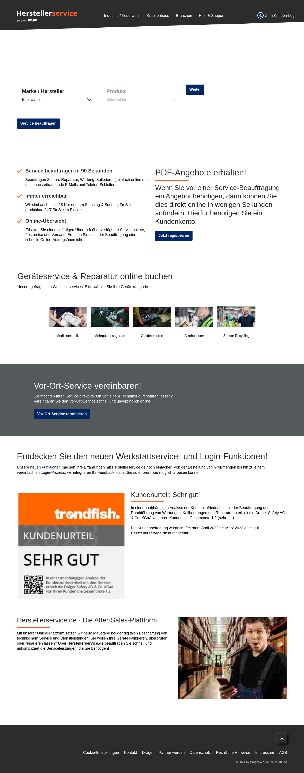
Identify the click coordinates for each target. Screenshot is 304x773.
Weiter (195, 89)
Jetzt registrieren (174, 235)
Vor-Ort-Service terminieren (62, 414)
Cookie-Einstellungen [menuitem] (101, 752)
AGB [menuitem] (283, 752)
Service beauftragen (38, 123)
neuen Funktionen (45, 467)
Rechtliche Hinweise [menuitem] (233, 752)
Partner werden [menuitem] (172, 752)
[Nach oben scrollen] (282, 738)
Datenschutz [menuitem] (200, 752)
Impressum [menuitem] (264, 752)
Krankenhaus (158, 15)
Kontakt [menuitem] (130, 752)
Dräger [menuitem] (148, 752)
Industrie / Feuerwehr (122, 15)
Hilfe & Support (211, 15)
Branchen (184, 15)
